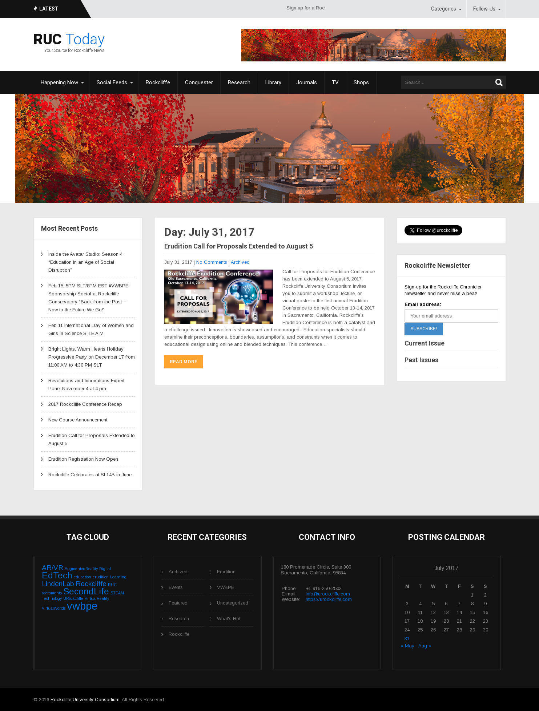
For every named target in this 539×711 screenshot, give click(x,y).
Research (179, 618)
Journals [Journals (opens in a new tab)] (306, 82)
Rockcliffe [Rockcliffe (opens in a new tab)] (158, 82)
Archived (240, 262)
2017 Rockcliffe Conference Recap (85, 404)
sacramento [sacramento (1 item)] (52, 593)
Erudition (226, 571)
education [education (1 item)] (82, 577)
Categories (443, 9)
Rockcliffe (179, 634)
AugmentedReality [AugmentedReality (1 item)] (81, 568)
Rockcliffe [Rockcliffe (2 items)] (91, 583)
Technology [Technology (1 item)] (52, 598)
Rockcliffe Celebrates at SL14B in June (90, 474)
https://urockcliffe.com (329, 599)
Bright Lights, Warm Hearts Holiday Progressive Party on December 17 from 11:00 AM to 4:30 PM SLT (91, 357)
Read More (183, 361)
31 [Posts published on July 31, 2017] (407, 638)
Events (176, 587)
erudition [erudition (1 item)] (101, 577)
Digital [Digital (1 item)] (105, 568)
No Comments (211, 262)
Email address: (423, 304)
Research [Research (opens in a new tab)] (239, 82)
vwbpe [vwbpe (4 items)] (82, 606)
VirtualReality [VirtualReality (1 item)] (97, 598)
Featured (178, 603)
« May (407, 646)
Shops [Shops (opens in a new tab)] (361, 82)
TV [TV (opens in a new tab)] (335, 82)
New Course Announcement (77, 420)
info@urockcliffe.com (328, 594)
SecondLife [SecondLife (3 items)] (86, 591)
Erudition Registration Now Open (83, 459)
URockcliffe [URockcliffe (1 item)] (73, 598)
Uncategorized (232, 603)
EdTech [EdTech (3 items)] (57, 575)
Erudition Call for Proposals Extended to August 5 (238, 246)
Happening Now (59, 82)
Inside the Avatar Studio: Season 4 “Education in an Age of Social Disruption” (85, 262)
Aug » (424, 646)
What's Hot (228, 618)
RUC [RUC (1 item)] (112, 584)
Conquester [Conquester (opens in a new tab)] (199, 82)
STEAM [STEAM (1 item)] (117, 593)
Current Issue (425, 343)
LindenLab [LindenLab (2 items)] (58, 583)
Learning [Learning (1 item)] (118, 577)
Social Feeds (112, 82)
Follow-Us (484, 9)
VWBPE (225, 587)
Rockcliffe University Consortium (85, 699)
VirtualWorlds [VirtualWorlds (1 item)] (53, 608)
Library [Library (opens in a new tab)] (273, 82)
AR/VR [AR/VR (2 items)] (52, 567)
